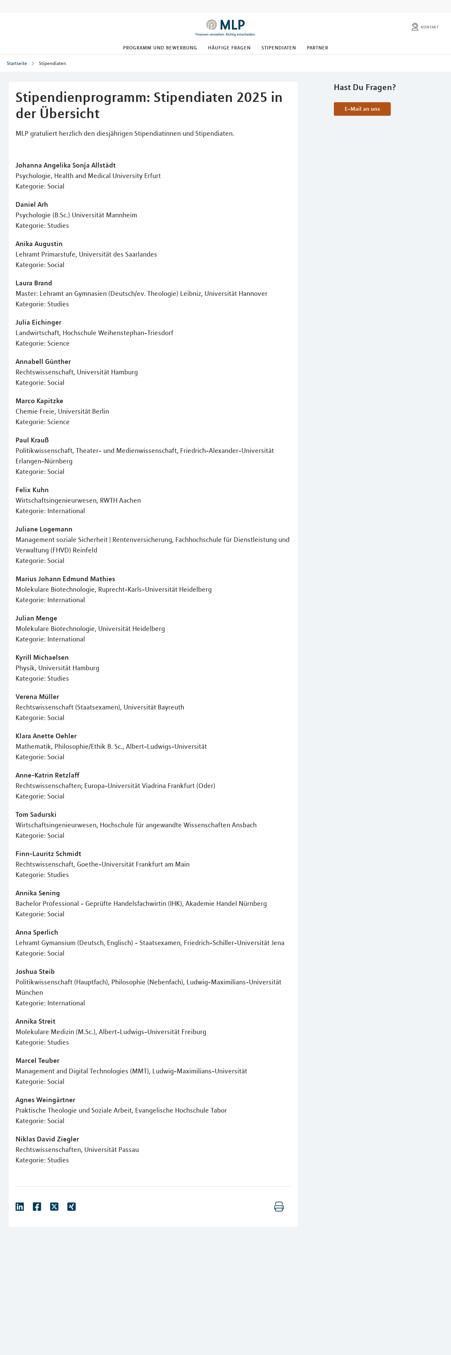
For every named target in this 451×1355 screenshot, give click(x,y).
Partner (317, 47)
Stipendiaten (278, 47)
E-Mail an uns (362, 108)
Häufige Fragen (229, 47)
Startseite (17, 63)
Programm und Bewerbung (160, 47)
